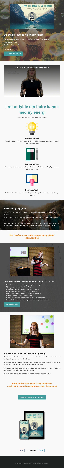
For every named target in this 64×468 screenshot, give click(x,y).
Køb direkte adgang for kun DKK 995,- (32, 397)
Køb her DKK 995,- (12, 304)
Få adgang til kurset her (13, 53)
